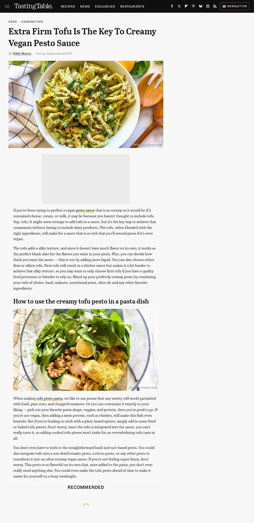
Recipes (68, 6)
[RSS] (215, 7)
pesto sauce (85, 210)
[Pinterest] (193, 7)
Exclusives (105, 6)
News (85, 6)
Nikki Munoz (22, 53)
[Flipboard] (186, 7)
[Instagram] (208, 7)
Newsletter (234, 6)
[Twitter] (179, 7)
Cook (13, 21)
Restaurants (132, 6)
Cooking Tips (32, 21)
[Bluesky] (201, 7)
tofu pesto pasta (50, 398)
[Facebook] (172, 7)
